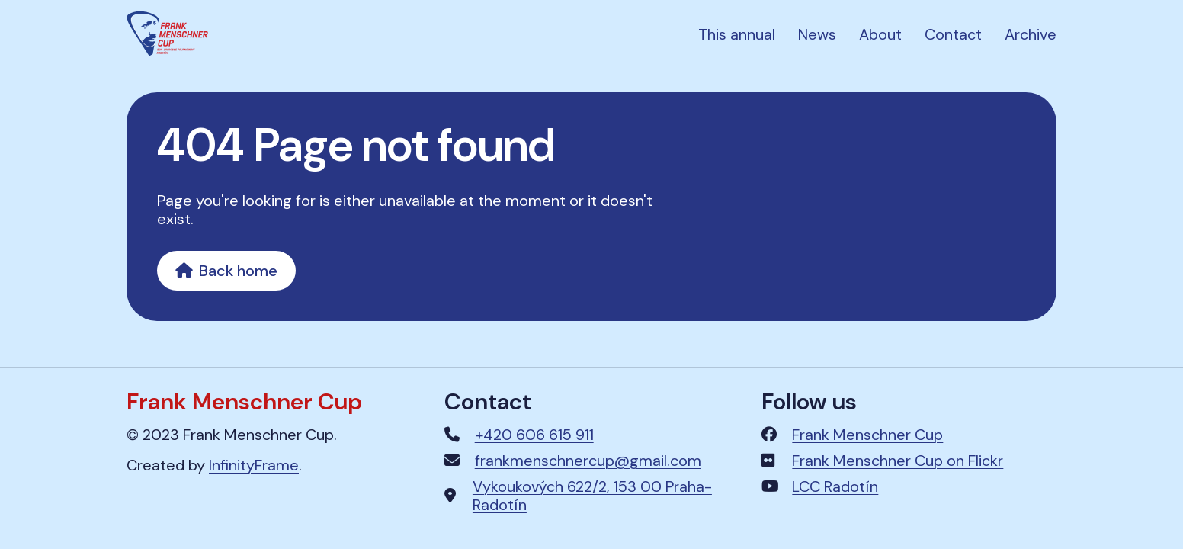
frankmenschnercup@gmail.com (588, 460)
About (880, 34)
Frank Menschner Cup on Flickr (897, 460)
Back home (226, 271)
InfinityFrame (254, 465)
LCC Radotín (835, 486)
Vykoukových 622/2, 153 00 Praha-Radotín (592, 496)
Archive (1030, 34)
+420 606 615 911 (534, 435)
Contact (953, 34)
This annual (736, 34)
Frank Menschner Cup (867, 435)
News (817, 34)
